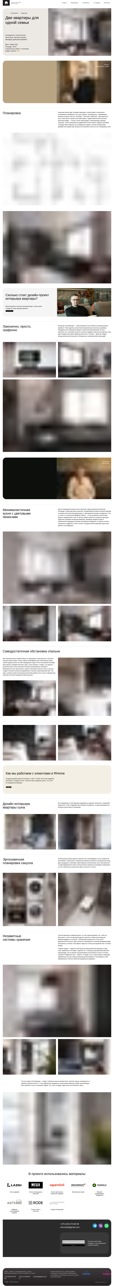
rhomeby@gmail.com (69, 1234)
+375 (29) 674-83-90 (69, 1231)
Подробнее (15, 792)
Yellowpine (106, 1282)
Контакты (107, 3)
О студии (97, 3)
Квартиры (24, 13)
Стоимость (86, 3)
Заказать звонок (73, 1255)
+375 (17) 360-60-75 (24, 1277)
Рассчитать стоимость (17, 314)
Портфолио (74, 3)
